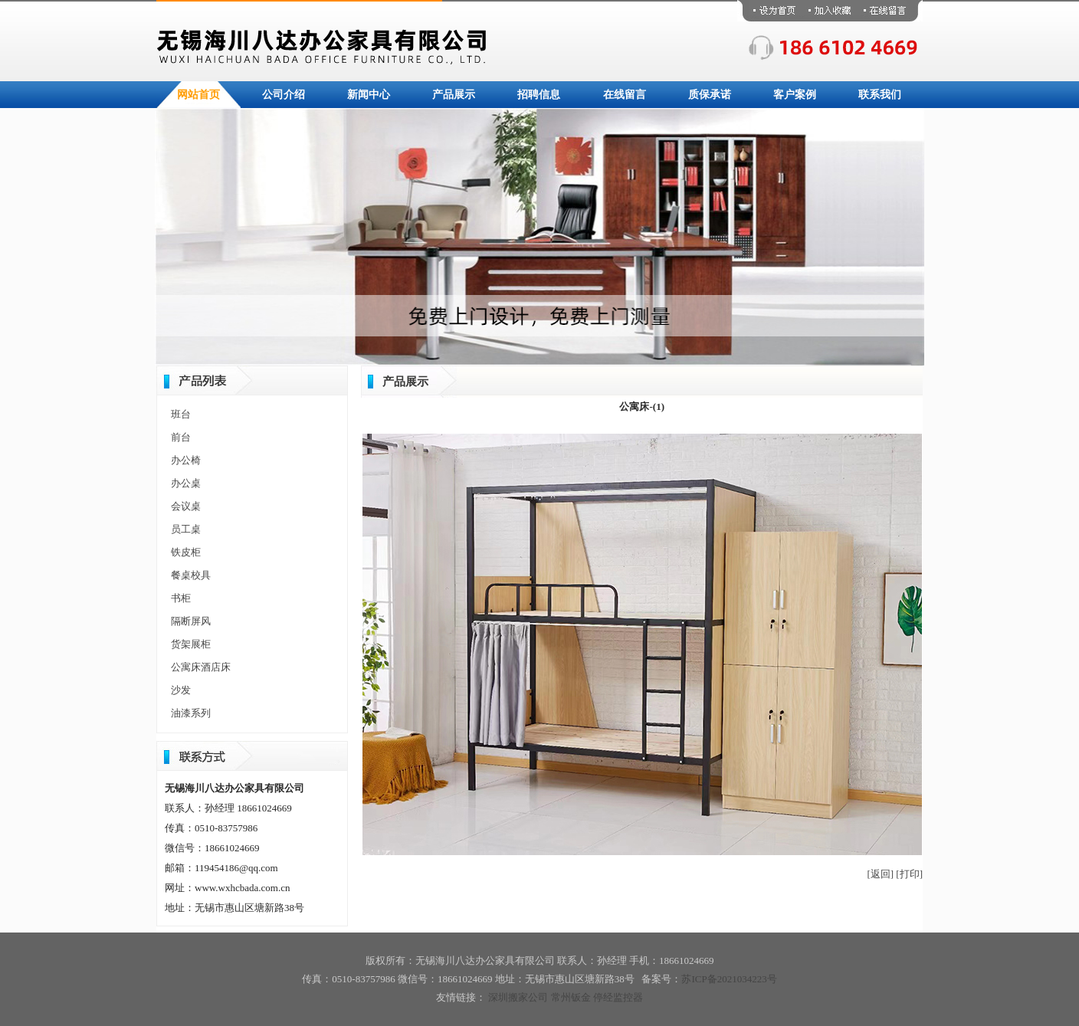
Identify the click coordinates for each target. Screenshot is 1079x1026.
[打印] (909, 874)
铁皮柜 (186, 552)
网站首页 (198, 94)
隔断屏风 (191, 621)
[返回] (880, 874)
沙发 (181, 690)
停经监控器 (618, 997)
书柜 (181, 598)
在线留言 (624, 94)
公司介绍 (283, 94)
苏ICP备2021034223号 (728, 979)
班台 (181, 414)
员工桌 (186, 529)
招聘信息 (538, 94)
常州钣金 (571, 997)
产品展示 (453, 94)
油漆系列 (191, 713)
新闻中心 (368, 94)
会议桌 (186, 506)
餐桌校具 (191, 575)
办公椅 (186, 460)
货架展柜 (191, 644)
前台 (181, 437)
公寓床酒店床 (201, 667)
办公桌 (186, 483)
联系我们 (879, 94)
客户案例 (794, 94)
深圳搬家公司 (518, 997)
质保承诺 (709, 94)
